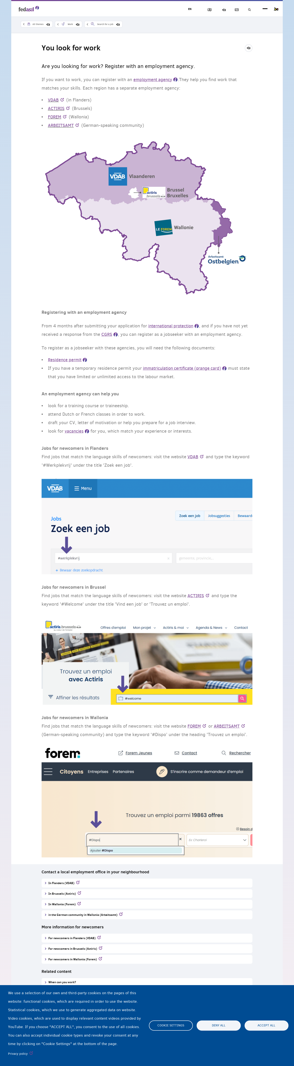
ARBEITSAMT (61, 126)
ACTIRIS (56, 109)
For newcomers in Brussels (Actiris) (72, 949)
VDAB (53, 100)
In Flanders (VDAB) (61, 883)
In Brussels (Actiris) (62, 894)
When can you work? (62, 982)
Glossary (234, 10)
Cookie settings (170, 1025)
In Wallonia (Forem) (62, 904)
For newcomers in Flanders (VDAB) (72, 938)
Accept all (266, 1025)
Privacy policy (18, 1054)
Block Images (204, 10)
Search (248, 10)
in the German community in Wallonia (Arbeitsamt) (83, 915)
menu (265, 9)
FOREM (55, 117)
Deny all (218, 1025)
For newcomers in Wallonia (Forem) (72, 959)
